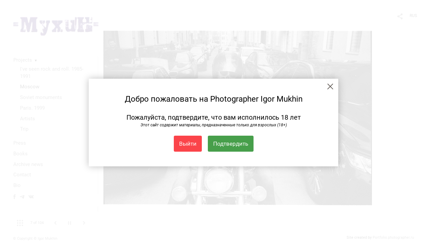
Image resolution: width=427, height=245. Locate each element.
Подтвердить (230, 143)
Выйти (187, 143)
